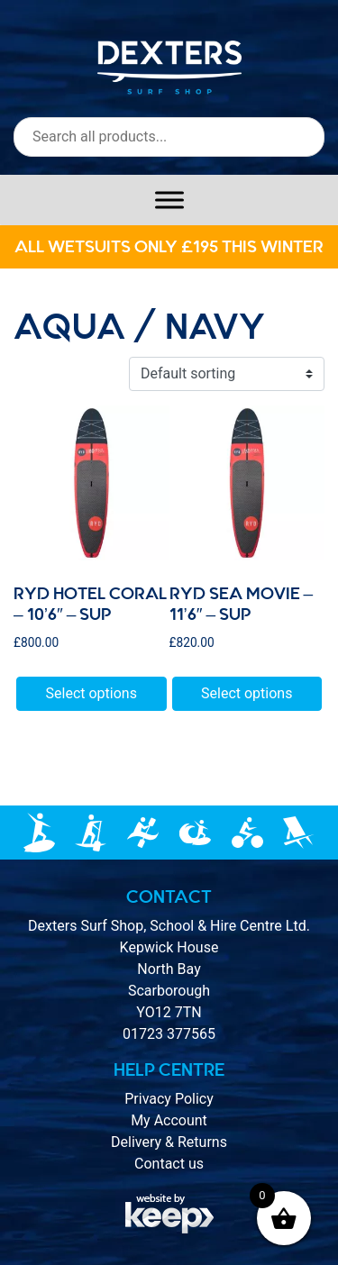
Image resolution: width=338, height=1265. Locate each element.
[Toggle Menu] (169, 199)
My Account (169, 1120)
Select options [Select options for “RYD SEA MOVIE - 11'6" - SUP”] (246, 693)
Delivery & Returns (169, 1142)
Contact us (169, 1163)
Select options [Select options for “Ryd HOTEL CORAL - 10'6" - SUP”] (91, 693)
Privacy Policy (169, 1098)
